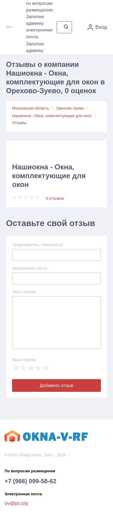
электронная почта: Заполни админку (39, 40)
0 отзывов (55, 198)
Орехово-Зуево (70, 108)
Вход (97, 27)
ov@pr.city (17, 503)
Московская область (30, 108)
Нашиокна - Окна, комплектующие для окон (52, 115)
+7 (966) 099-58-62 (30, 481)
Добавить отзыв (56, 385)
